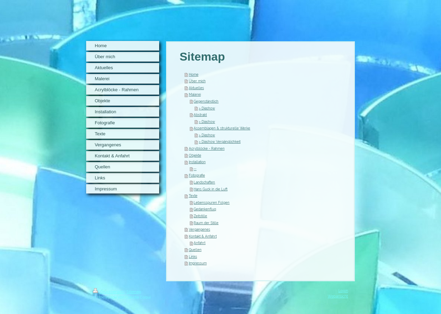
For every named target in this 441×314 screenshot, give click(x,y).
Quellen (195, 250)
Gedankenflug (205, 209)
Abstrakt (200, 115)
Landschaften (204, 182)
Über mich (197, 81)
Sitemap (133, 291)
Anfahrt (199, 243)
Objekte (195, 155)
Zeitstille (200, 216)
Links (193, 257)
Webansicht (338, 296)
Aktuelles (196, 88)
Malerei (195, 94)
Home (193, 74)
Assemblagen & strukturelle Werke (222, 128)
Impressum (198, 263)
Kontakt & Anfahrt (203, 236)
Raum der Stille (206, 223)
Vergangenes (199, 229)
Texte (193, 196)
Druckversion (108, 291)
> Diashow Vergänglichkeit (219, 142)
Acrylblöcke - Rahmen (207, 148)
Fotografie (197, 175)
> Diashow (207, 108)
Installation (197, 162)
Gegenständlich (206, 101)
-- (195, 169)
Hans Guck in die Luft (210, 189)
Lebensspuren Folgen (211, 203)
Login (343, 290)
